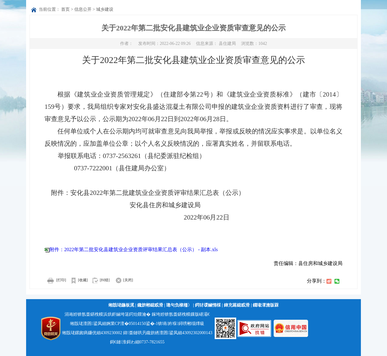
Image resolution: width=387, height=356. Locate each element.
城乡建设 (104, 9)
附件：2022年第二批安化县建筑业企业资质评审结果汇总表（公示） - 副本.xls (133, 249)
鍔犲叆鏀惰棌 (208, 305)
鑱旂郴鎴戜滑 (150, 305)
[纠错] (105, 280)
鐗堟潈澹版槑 (266, 305)
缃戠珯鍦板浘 (121, 305)
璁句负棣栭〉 (179, 305)
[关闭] (122, 280)
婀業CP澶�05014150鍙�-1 (132, 323)
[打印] (55, 280)
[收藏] (77, 280)
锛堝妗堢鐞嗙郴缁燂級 (181, 323)
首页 (65, 9)
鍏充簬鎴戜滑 (237, 305)
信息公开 (83, 9)
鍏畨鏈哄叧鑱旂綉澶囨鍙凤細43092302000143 (167, 332)
